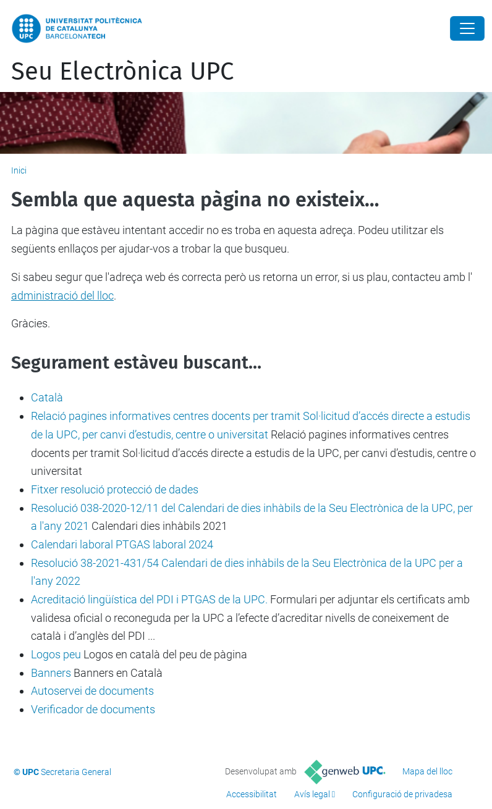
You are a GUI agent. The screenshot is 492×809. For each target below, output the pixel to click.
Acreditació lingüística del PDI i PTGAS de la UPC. (149, 599)
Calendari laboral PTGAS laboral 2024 (122, 544)
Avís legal (312, 794)
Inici (19, 170)
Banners (51, 672)
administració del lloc (62, 295)
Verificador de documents (93, 709)
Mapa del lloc (427, 771)
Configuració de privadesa (402, 794)
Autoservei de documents (92, 690)
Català (47, 397)
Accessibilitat (251, 794)
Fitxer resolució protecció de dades (114, 489)
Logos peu (56, 654)
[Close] (467, 28)
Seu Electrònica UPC (122, 71)
